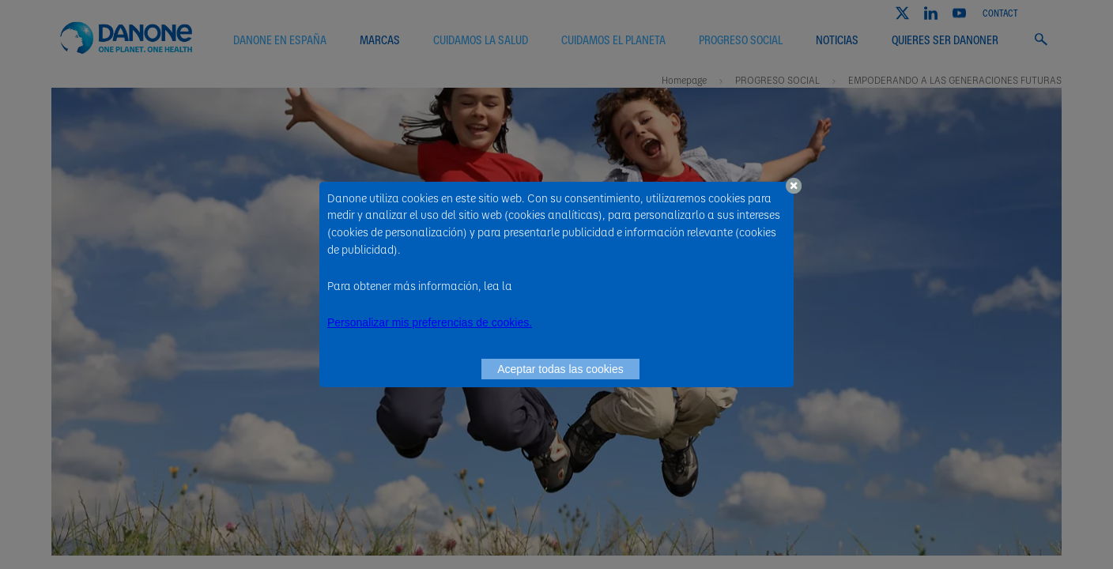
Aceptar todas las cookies (560, 369)
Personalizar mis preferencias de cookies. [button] (429, 322)
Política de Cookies (561, 285)
